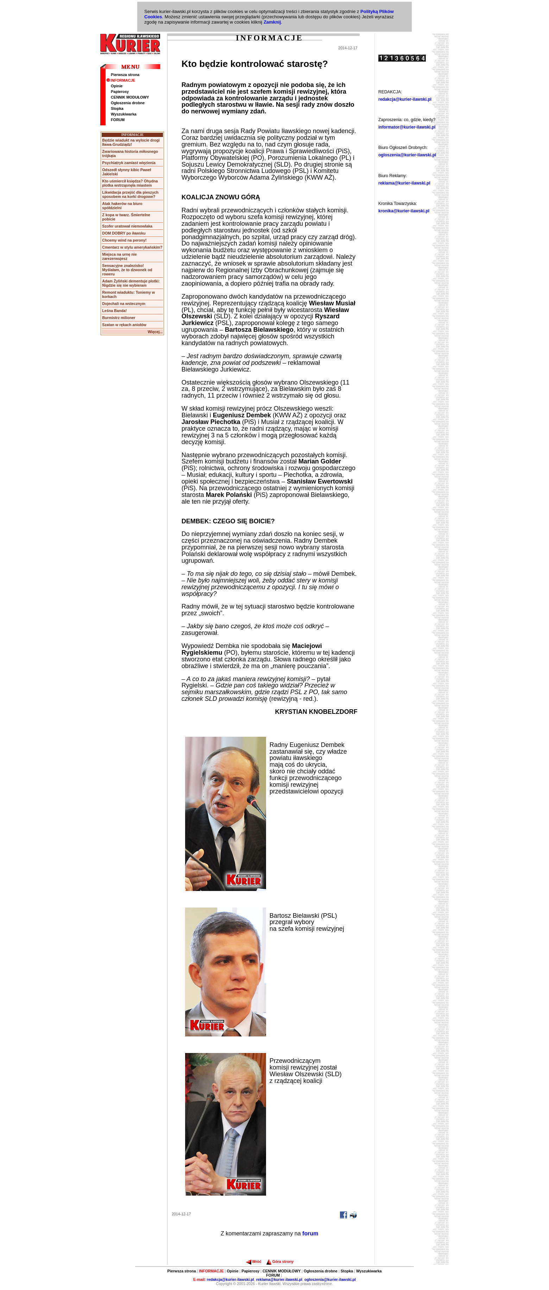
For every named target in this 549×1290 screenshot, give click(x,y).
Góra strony (280, 1261)
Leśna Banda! (114, 311)
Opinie (116, 86)
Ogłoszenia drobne (128, 103)
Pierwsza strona (125, 75)
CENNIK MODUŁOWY (130, 97)
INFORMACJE (120, 80)
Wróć (253, 1261)
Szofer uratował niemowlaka (127, 226)
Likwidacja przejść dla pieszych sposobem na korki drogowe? (130, 194)
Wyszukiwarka (124, 114)
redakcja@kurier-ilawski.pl (404, 99)
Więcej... (155, 332)
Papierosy (120, 91)
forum (310, 1233)
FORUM (118, 120)
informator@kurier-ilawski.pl (406, 127)
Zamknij (272, 22)
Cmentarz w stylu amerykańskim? (132, 247)
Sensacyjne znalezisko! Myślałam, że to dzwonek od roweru (127, 269)
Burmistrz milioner (118, 318)
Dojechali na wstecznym (123, 303)
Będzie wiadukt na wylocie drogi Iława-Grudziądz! (130, 142)
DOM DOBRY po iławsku (123, 233)
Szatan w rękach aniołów (124, 325)
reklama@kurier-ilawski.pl (404, 183)
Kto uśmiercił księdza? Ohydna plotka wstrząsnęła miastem (130, 183)
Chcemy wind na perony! (124, 240)
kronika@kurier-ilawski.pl (403, 210)
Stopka (117, 108)
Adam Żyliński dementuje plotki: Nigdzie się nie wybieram (130, 283)
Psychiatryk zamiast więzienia (129, 163)
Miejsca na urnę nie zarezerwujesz (119, 256)
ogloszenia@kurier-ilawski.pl (407, 154)
